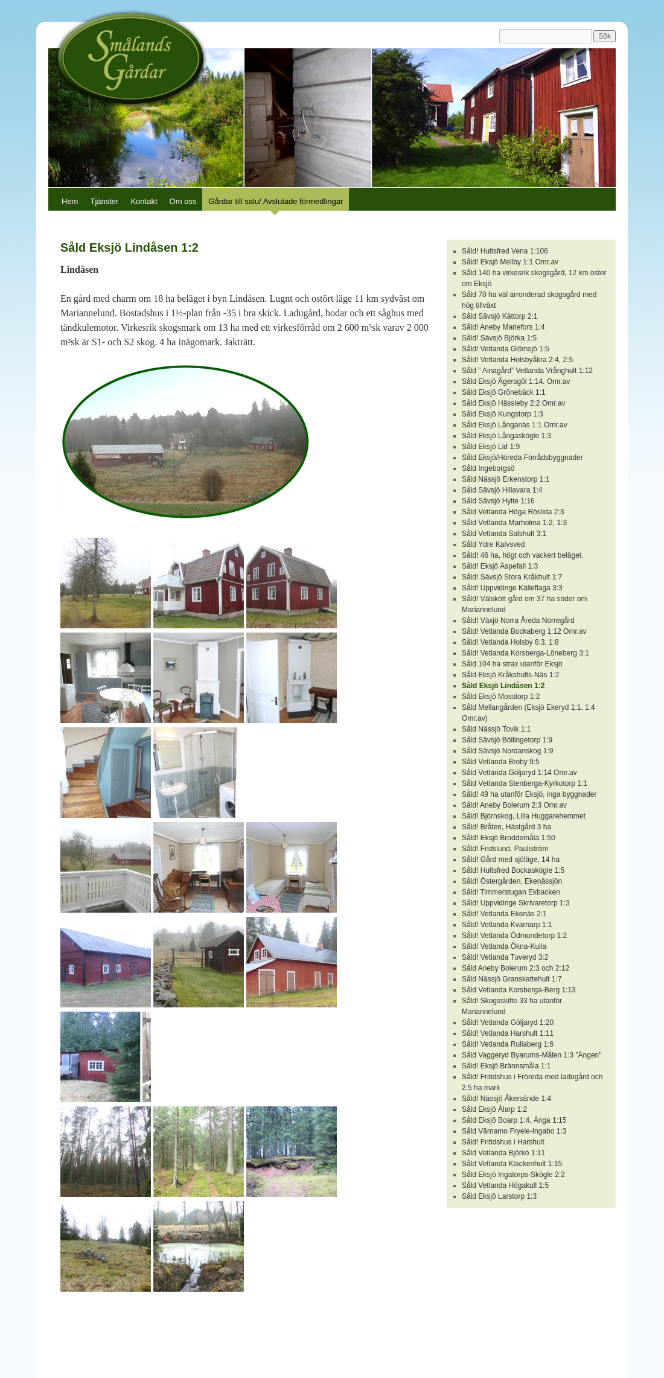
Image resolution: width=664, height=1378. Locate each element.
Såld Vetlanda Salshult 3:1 (504, 533)
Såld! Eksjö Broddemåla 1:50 (508, 838)
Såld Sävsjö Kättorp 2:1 (499, 316)
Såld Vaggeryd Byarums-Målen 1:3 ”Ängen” (531, 1055)
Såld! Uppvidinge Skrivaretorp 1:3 (516, 903)
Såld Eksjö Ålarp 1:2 (494, 1109)
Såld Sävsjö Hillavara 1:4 (502, 490)
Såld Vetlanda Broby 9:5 (501, 762)
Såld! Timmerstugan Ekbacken (511, 892)
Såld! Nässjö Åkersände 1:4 (506, 1098)
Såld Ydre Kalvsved (493, 544)
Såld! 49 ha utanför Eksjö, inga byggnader (529, 794)
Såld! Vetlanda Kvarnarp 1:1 (507, 924)
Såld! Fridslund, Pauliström (505, 848)
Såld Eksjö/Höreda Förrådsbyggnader (522, 457)
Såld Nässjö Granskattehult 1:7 (511, 979)
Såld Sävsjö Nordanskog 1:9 (507, 751)
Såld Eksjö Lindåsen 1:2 (503, 685)
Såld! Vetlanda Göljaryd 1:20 (508, 1022)
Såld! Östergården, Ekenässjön (512, 881)
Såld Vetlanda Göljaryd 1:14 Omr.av (519, 772)
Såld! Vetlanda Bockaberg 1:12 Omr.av (524, 631)
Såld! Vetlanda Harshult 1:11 (508, 1033)
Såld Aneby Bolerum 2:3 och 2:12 (515, 968)
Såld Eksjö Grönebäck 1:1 (504, 392)
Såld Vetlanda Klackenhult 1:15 (512, 1163)
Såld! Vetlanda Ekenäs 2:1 (504, 914)
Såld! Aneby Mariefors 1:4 (503, 327)
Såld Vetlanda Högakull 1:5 (505, 1185)
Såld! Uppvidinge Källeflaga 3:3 (512, 588)
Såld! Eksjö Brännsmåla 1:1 (506, 1066)
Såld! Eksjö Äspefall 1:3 (500, 566)
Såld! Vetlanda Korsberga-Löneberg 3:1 (525, 653)
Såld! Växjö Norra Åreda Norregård (518, 620)
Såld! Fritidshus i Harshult (503, 1142)
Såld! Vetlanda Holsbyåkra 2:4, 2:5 (517, 360)
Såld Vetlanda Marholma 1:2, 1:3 (514, 522)
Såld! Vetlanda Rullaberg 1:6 (508, 1044)
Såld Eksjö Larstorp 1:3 (499, 1196)
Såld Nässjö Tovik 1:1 (496, 729)
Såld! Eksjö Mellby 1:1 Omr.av (510, 262)
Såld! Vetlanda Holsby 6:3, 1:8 (510, 642)
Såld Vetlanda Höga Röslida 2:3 (513, 512)
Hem (70, 201)
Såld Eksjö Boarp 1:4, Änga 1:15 (514, 1120)
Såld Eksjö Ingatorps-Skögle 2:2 (513, 1174)
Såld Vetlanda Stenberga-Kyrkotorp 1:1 (524, 783)
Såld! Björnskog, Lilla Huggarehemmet (524, 816)
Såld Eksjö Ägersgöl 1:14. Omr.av (516, 381)
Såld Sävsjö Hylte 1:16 (498, 501)
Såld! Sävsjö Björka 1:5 (499, 338)
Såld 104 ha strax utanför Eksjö (512, 664)
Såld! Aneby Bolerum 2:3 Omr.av (514, 805)
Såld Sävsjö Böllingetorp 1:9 (507, 740)
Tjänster (104, 201)
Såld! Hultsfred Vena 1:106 (505, 251)
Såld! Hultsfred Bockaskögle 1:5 (513, 870)
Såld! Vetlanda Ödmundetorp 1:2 (514, 935)
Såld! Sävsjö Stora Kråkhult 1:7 (512, 577)
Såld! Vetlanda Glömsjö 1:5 (505, 349)
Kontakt (143, 201)
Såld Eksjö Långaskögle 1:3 (506, 436)
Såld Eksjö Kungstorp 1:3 (502, 414)
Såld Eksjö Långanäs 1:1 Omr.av (514, 425)
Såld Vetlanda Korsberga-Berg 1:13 (519, 990)
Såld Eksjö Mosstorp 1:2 (501, 696)
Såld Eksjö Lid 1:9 (491, 446)
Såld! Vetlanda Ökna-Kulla (504, 946)
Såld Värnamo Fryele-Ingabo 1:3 (514, 1131)
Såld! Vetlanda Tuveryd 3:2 (505, 957)
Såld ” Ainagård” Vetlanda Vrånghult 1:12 (527, 370)
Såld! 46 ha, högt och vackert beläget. (522, 555)
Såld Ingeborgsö (488, 468)
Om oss (183, 201)
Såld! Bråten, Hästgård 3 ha (506, 827)
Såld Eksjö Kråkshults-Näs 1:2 (510, 675)
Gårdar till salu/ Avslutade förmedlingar (275, 201)
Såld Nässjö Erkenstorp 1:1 (505, 479)
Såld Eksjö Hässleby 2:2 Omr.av (513, 403)
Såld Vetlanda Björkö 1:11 (503, 1153)
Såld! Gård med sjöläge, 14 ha (511, 859)
